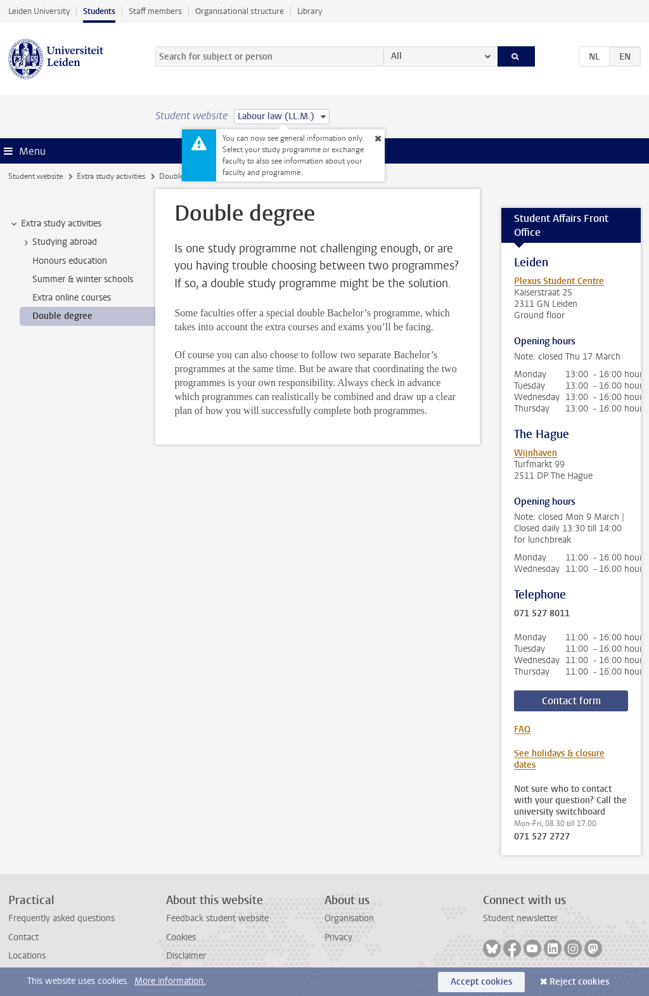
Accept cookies (481, 982)
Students (99, 11)
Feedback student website (217, 918)
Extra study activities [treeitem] (55, 223)
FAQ (522, 729)
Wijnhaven (535, 453)
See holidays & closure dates (559, 759)
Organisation (349, 918)
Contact (23, 937)
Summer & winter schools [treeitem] (82, 279)
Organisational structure (239, 11)
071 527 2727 (542, 837)
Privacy (338, 937)
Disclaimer (186, 956)
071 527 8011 (542, 613)
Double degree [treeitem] (62, 316)
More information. (170, 981)
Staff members (155, 11)
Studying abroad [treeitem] (58, 242)
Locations (27, 956)
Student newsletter (520, 918)
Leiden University (39, 11)
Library (309, 11)
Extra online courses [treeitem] (71, 298)
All (396, 56)
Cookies (181, 937)
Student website (35, 176)
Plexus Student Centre (559, 281)
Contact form (571, 701)
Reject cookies (579, 982)
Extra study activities (111, 176)
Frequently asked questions (61, 918)
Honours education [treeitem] (69, 261)
